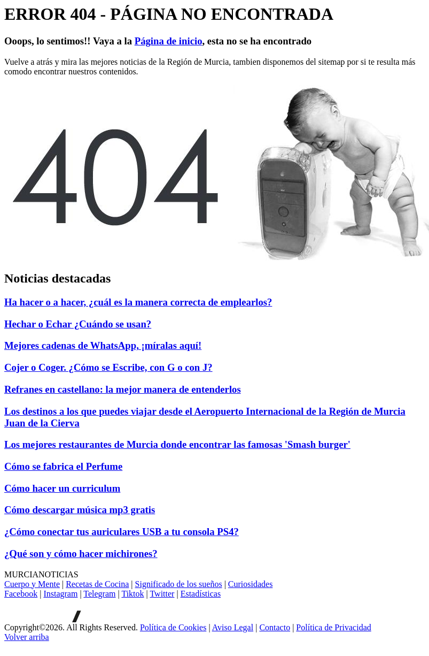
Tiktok (132, 593)
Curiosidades (250, 584)
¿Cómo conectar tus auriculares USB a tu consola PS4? (121, 531)
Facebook (20, 593)
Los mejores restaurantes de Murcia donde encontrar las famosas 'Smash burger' (177, 444)
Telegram (99, 593)
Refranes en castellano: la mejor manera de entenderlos (122, 389)
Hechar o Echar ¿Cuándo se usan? (77, 324)
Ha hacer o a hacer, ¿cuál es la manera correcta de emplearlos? (138, 302)
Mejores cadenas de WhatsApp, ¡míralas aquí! (102, 345)
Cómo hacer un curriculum (62, 488)
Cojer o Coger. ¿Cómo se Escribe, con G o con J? (108, 367)
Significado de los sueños (178, 584)
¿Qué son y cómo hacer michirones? (81, 553)
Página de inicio (168, 41)
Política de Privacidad (333, 627)
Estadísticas (201, 593)
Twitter (162, 593)
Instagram (60, 593)
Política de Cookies (173, 627)
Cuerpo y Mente (32, 584)
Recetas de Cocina (97, 584)
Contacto (274, 627)
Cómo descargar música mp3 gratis (79, 509)
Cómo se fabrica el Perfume (63, 466)
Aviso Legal (232, 627)
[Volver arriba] (26, 637)
